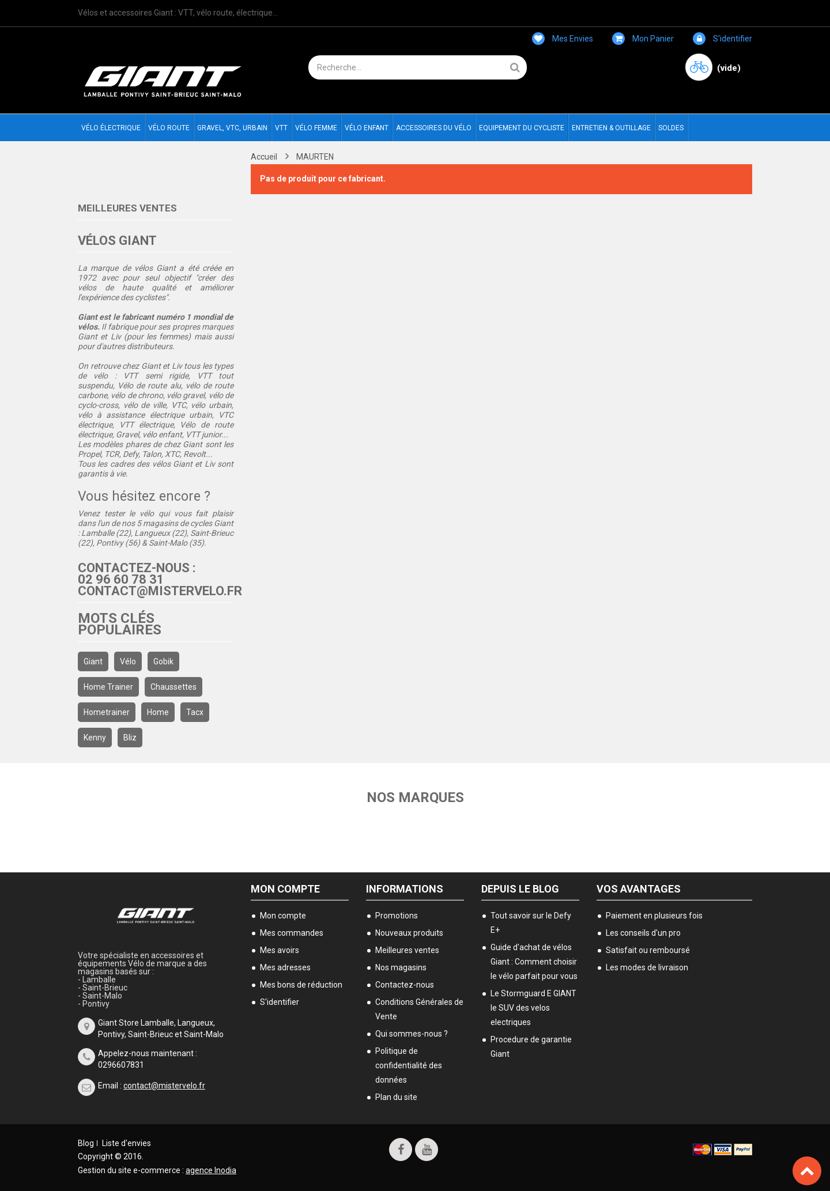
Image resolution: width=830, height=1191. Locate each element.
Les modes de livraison (647, 967)
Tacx (194, 712)
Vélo (128, 661)
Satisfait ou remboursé (648, 950)
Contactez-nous (404, 984)
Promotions (396, 915)
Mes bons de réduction (301, 984)
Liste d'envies (126, 1143)
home (158, 712)
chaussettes (173, 686)
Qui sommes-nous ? (411, 1033)
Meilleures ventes (127, 208)
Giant (93, 661)
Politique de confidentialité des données (408, 1065)
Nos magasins (401, 967)
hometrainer (107, 712)
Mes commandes (291, 932)
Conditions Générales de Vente (419, 1009)
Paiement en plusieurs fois (654, 915)
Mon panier (643, 38)
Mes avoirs (279, 950)
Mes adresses (285, 967)
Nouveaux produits (409, 932)
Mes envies (562, 38)
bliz (130, 737)
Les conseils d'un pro (643, 932)
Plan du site (396, 1097)
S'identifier (722, 38)
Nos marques (415, 797)
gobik (163, 661)
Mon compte (285, 889)
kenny (95, 737)
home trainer (108, 686)
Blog (86, 1143)
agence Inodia (211, 1170)
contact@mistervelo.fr (164, 1085)
